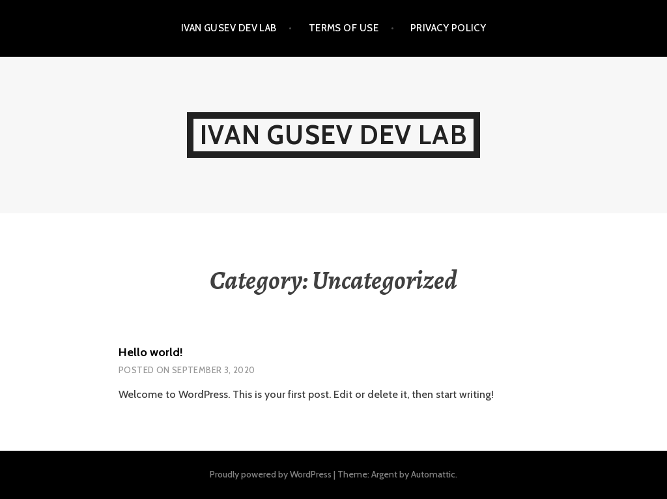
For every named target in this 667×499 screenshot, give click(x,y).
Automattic (433, 474)
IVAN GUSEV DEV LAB (229, 28)
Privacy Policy (448, 28)
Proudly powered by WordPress (271, 474)
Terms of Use (343, 28)
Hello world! (151, 352)
